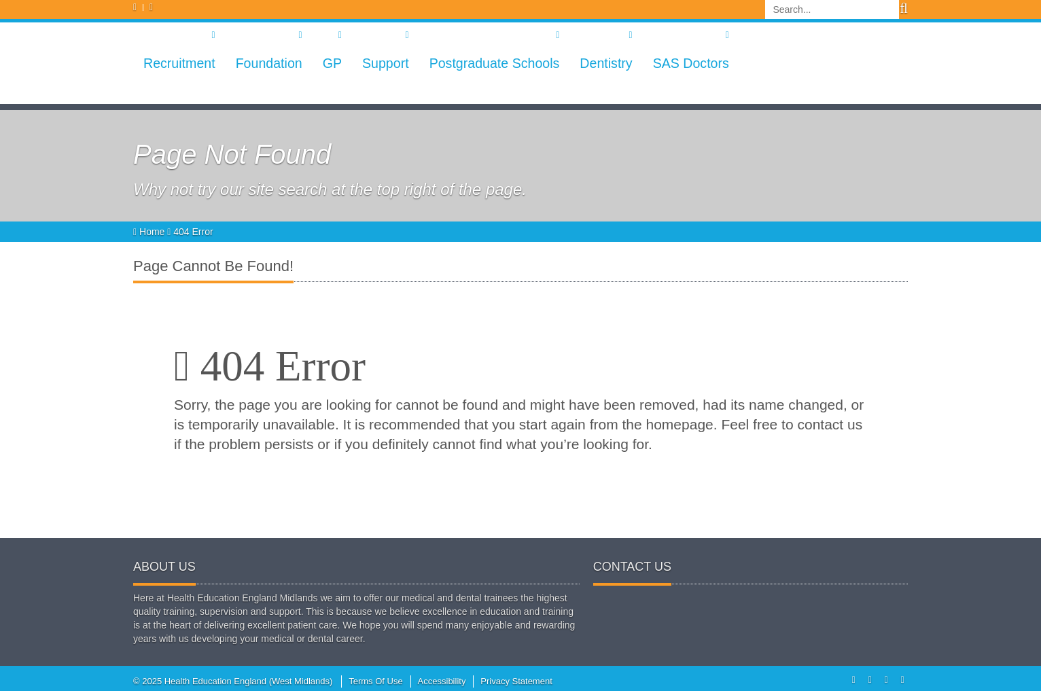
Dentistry (606, 63)
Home (150, 231)
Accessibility (442, 681)
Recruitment (179, 63)
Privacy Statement (516, 681)
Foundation (269, 63)
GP (332, 63)
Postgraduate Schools (494, 63)
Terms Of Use (375, 681)
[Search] (832, 9)
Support (385, 63)
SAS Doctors (691, 63)
